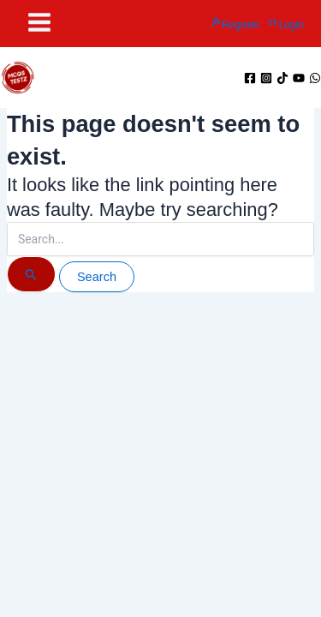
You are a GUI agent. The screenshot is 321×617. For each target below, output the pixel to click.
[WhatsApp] (315, 78)
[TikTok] (282, 78)
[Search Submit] (31, 274)
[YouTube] (299, 78)
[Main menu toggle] (39, 22)
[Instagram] (266, 78)
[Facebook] (250, 78)
